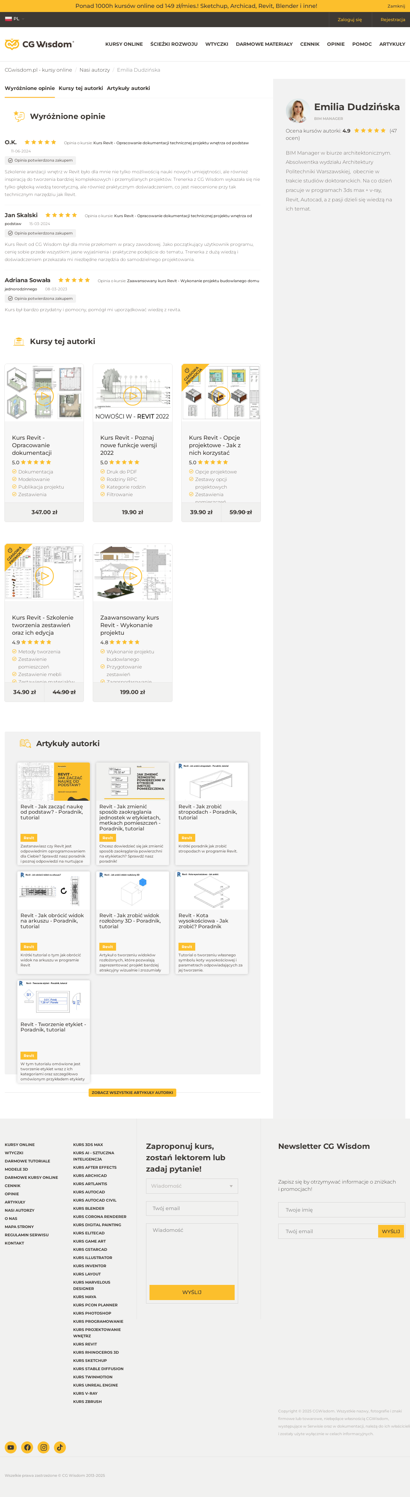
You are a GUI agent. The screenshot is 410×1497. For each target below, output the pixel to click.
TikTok (60, 1447)
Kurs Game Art (89, 1241)
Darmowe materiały (264, 44)
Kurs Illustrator (92, 1257)
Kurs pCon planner (95, 1305)
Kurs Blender (88, 1208)
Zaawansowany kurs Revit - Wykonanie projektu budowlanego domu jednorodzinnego (129, 632)
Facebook (27, 1447)
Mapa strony (19, 1226)
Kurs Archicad (90, 1175)
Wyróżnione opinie (30, 88)
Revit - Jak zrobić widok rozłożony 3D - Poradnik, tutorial (130, 921)
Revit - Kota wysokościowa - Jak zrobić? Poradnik (203, 921)
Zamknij (396, 6)
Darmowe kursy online (31, 1177)
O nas (11, 1218)
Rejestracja (393, 19)
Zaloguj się (350, 19)
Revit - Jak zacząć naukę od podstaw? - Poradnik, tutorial (51, 812)
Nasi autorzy (94, 70)
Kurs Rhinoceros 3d (96, 1352)
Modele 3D (16, 1169)
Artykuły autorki (128, 88)
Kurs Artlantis (90, 1183)
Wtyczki (216, 44)
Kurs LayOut (87, 1274)
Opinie (336, 44)
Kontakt (14, 1243)
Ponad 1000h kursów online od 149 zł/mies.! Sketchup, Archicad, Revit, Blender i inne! (196, 6)
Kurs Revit (85, 1344)
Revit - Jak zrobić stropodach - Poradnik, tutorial (208, 812)
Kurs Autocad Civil (94, 1200)
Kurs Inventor (89, 1265)
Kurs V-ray (85, 1393)
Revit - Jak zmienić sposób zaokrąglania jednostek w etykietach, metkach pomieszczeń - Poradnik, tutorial (130, 818)
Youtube (11, 1447)
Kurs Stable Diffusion (98, 1368)
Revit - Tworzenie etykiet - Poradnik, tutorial (53, 1027)
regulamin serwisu (27, 1235)
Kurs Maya (84, 1296)
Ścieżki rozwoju (174, 44)
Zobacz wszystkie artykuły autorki (132, 1092)
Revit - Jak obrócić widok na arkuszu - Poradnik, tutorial (52, 921)
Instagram (44, 1447)
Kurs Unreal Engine (95, 1385)
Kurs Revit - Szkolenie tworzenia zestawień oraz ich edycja (42, 625)
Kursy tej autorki (81, 88)
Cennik (309, 44)
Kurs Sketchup (90, 1360)
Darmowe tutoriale (27, 1161)
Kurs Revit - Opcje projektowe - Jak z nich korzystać (215, 445)
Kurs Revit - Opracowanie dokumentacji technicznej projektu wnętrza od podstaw (171, 142)
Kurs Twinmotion (93, 1377)
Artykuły (392, 44)
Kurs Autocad (89, 1192)
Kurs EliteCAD (89, 1233)
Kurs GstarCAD (90, 1249)
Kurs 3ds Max (88, 1144)
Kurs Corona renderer (99, 1216)
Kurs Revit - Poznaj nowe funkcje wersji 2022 (128, 445)
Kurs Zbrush (87, 1401)
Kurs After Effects (95, 1167)
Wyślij (192, 1292)
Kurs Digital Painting (97, 1224)
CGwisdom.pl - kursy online (38, 70)
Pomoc (362, 44)
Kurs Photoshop (92, 1313)
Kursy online (124, 44)
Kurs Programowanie (98, 1321)
